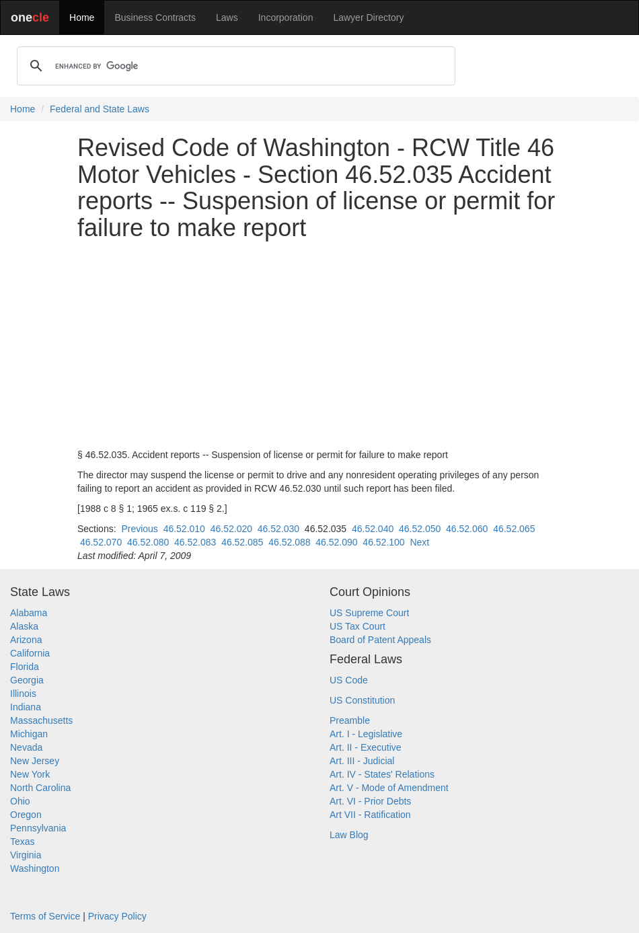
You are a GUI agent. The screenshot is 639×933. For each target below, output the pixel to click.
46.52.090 (336, 542)
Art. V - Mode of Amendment (389, 787)
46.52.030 (278, 528)
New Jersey (34, 760)
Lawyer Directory (368, 17)
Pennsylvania (38, 828)
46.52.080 (148, 542)
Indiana (25, 707)
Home (81, 17)
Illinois (23, 693)
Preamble (350, 720)
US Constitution (362, 700)
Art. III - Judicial (362, 760)
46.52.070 (101, 542)
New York (30, 774)
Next (419, 542)
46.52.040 (372, 528)
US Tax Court (357, 626)
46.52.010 (184, 528)
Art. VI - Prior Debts (370, 801)
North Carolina (40, 787)
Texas (22, 841)
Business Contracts (155, 17)
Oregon (26, 814)
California (30, 653)
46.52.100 (383, 542)
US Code (349, 680)
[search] (234, 66)
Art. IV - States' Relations (382, 774)
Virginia (25, 855)
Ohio (20, 801)
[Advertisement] (319, 344)
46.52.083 (195, 542)
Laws (227, 17)
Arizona (26, 639)
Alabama (28, 612)
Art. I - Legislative (366, 734)
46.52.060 (467, 528)
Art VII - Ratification (370, 814)
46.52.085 (242, 542)
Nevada (26, 747)
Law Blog (349, 834)
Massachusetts (41, 720)
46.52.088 (289, 542)
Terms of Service (45, 916)
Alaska (24, 626)
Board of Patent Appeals (380, 639)
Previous (139, 528)
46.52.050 (420, 528)
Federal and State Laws (99, 109)
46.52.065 (514, 528)
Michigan (29, 734)
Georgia (27, 680)
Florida (24, 666)
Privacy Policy (117, 916)
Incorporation (285, 17)
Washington (34, 868)
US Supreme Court (369, 612)
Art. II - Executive (366, 747)
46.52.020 (231, 528)
